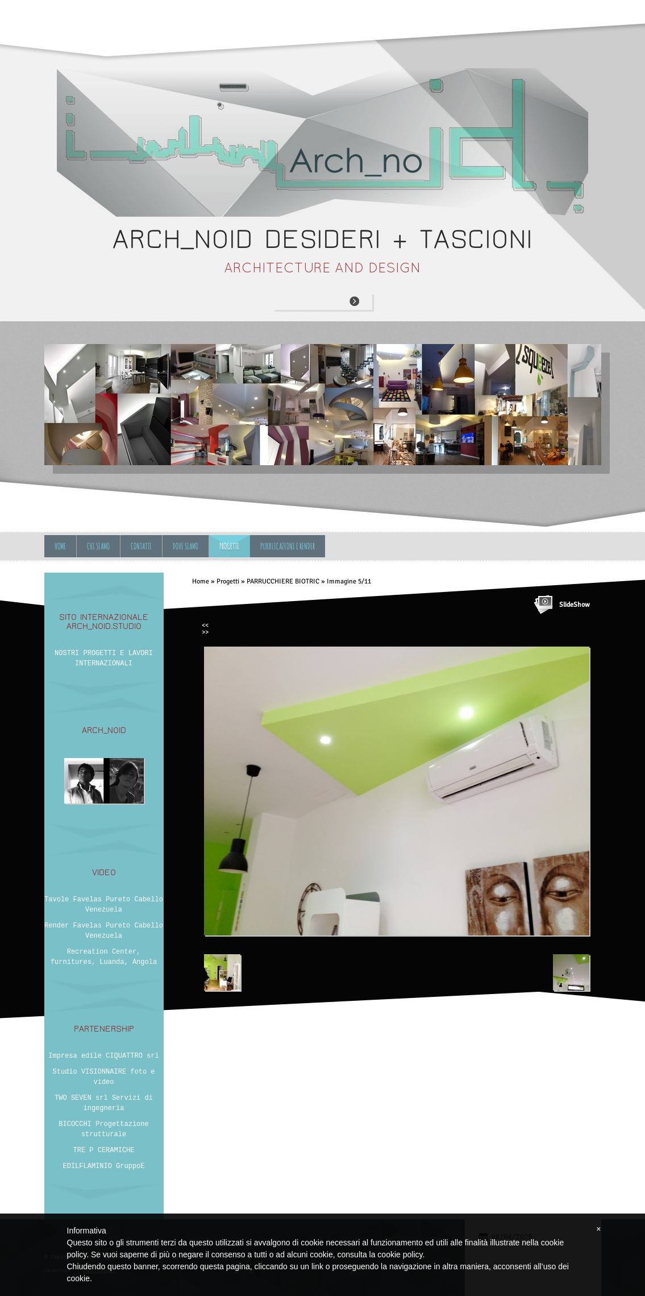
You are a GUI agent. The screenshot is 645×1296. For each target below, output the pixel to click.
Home (60, 546)
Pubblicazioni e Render (287, 546)
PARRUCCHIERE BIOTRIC (283, 581)
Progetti (229, 546)
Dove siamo (185, 546)
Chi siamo (98, 546)
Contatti (141, 546)
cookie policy (399, 1254)
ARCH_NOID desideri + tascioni (322, 239)
